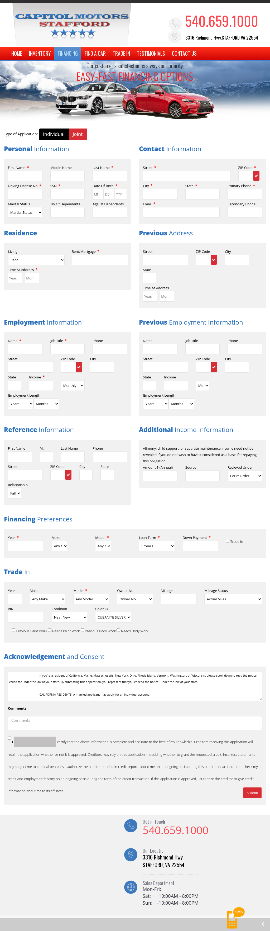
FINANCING (67, 54)
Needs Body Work (134, 631)
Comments (17, 708)
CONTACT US (183, 54)
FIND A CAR (94, 54)
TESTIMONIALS (150, 54)
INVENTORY (39, 54)
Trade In (236, 541)
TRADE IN (120, 54)
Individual (54, 134)
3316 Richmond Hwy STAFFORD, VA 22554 (164, 861)
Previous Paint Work (31, 631)
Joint (78, 134)
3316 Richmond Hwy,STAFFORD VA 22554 (222, 37)
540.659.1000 (222, 20)
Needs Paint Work (66, 631)
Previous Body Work (100, 631)
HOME (16, 54)
